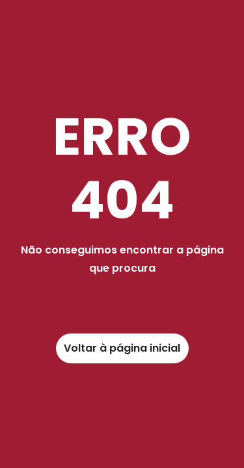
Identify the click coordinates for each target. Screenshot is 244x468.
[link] (122, 348)
